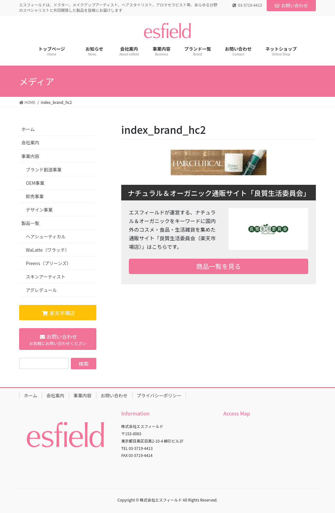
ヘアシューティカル (46, 236)
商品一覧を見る (218, 266)
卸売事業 (35, 196)
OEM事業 (35, 183)
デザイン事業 (39, 209)
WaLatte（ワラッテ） (48, 250)
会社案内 (30, 142)
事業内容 (30, 156)
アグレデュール (41, 290)
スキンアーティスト (45, 276)
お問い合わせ (291, 5)
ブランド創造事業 (44, 169)
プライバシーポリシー (159, 395)
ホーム (28, 129)
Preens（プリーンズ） (48, 263)
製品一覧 (30, 223)
